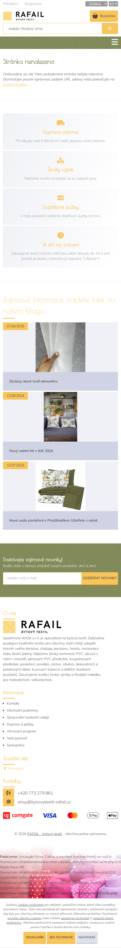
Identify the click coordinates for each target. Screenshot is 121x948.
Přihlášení (10, 3)
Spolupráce (16, 745)
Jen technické (61, 937)
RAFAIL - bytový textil (44, 834)
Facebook (13, 768)
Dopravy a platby (20, 724)
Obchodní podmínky (22, 710)
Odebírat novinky (100, 578)
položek (104, 15)
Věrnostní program (21, 731)
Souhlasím (35, 937)
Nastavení (87, 937)
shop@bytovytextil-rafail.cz (44, 801)
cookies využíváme (31, 905)
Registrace (33, 3)
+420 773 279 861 (35, 793)
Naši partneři (17, 738)
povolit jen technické (75, 918)
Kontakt (13, 703)
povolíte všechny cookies (24, 918)
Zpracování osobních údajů (28, 717)
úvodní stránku (14, 84)
